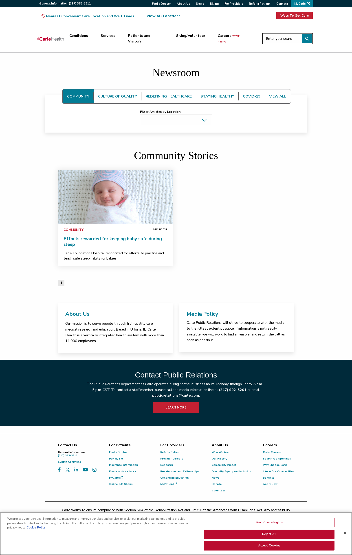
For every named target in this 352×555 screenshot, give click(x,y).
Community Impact (224, 465)
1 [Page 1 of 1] (61, 283)
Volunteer (218, 490)
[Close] (345, 539)
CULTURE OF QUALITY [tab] (117, 96)
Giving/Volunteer (190, 35)
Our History (219, 458)
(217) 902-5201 (232, 389)
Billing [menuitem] (214, 4)
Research (166, 465)
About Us (77, 313)
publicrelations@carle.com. (176, 395)
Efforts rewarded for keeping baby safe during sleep (113, 241)
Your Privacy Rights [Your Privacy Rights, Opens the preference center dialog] (269, 528)
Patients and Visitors (139, 38)
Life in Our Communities (278, 471)
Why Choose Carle (275, 465)
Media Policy (202, 313)
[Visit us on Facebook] (59, 470)
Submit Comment (69, 462)
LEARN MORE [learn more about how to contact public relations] (176, 407)
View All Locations (163, 15)
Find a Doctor (118, 452)
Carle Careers (272, 452)
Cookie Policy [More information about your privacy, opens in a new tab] (36, 533)
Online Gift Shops (121, 484)
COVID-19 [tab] (251, 96)
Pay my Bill (116, 458)
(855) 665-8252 (207, 515)
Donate (217, 484)
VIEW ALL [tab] (277, 96)
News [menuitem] (200, 4)
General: (65, 4)
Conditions (78, 35)
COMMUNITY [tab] (78, 96)
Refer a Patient (170, 452)
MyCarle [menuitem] (300, 4)
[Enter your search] (287, 38)
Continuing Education (174, 478)
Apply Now (270, 484)
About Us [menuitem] (183, 4)
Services (108, 35)
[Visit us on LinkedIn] (76, 470)
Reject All (269, 539)
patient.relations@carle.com (251, 515)
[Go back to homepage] (50, 38)
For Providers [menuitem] (233, 4)
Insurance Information (123, 465)
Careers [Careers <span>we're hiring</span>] (229, 38)
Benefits (268, 478)
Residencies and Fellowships (179, 471)
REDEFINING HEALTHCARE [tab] (169, 96)
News (215, 478)
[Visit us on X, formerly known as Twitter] (67, 470)
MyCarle (116, 478)
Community (74, 230)
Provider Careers (171, 458)
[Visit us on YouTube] (85, 470)
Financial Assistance (122, 471)
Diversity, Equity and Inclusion (231, 471)
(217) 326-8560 (156, 515)
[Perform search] (307, 38)
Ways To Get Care (294, 15)
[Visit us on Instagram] (94, 470)
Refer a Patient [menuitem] (260, 4)
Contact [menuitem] (282, 4)
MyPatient (168, 484)
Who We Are (220, 452)
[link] (115, 197)
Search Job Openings (277, 458)
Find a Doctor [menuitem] (161, 4)
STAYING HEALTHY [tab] (217, 96)
